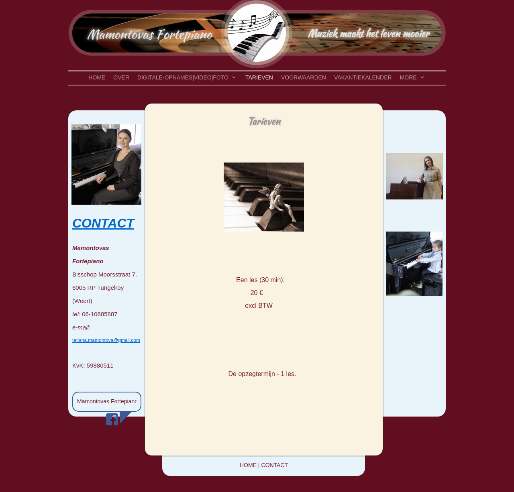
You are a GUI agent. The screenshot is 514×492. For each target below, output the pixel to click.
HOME (248, 465)
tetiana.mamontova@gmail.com (106, 340)
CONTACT (103, 223)
